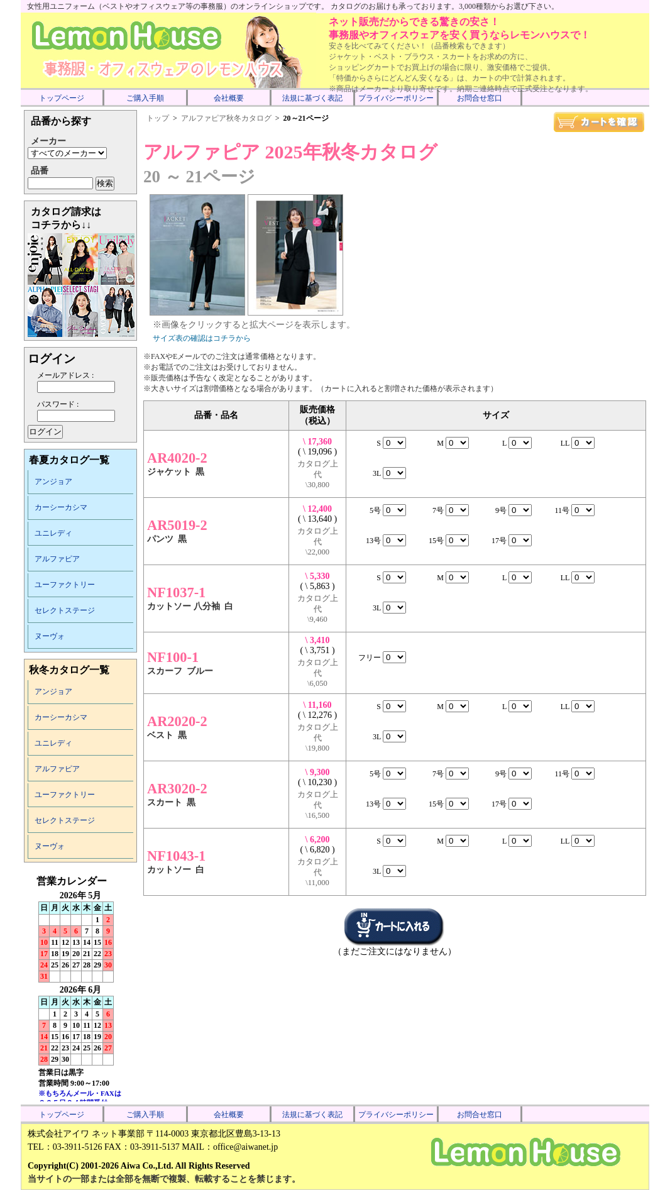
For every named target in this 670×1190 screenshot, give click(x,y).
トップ (157, 118)
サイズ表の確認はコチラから (202, 338)
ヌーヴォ (50, 636)
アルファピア (57, 558)
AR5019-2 (177, 525)
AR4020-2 (177, 458)
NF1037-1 (176, 592)
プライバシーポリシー (396, 98)
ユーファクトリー (65, 584)
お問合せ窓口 (479, 98)
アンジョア (53, 481)
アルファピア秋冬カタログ (226, 118)
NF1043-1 (176, 856)
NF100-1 (173, 657)
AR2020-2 (177, 721)
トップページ (61, 98)
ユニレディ (53, 533)
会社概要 (229, 98)
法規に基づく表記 (312, 98)
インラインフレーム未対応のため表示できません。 (80, 988)
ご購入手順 (145, 98)
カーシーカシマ (61, 507)
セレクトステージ (65, 610)
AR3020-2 (177, 788)
